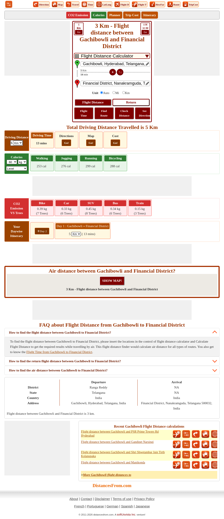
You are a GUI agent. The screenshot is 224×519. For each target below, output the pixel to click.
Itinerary (149, 15)
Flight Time (83, 113)
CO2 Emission (78, 15)
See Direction (144, 113)
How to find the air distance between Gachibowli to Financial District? (58, 370)
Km (127, 93)
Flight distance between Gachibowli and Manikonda (113, 462)
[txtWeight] (12, 162)
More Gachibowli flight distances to (107, 475)
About (74, 499)
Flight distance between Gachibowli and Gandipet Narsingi (117, 442)
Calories (99, 15)
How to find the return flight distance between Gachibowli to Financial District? (65, 361)
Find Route (104, 113)
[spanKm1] (76, 234)
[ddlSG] (16, 168)
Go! (66, 143)
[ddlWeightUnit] (22, 162)
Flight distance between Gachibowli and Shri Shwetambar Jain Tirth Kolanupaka (123, 454)
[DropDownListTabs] (112, 56)
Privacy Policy (144, 499)
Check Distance (124, 113)
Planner (115, 15)
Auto (106, 93)
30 (145, 28)
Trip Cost (131, 15)
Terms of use (122, 499)
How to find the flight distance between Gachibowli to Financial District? (60, 332)
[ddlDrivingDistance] (18, 143)
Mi (117, 93)
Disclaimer (102, 499)
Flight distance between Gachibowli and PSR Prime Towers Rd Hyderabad (120, 433)
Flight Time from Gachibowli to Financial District (59, 352)
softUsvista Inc (126, 514)
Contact (86, 499)
